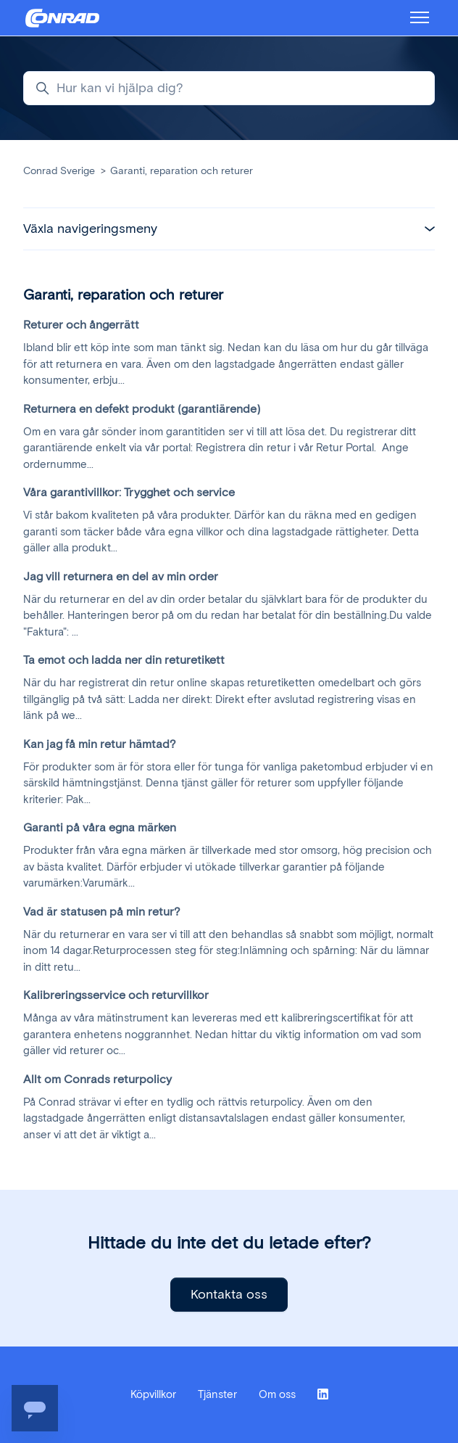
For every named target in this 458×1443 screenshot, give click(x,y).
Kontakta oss (229, 1294)
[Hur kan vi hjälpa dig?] (229, 88)
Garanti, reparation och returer (181, 171)
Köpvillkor (153, 1394)
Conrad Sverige (59, 171)
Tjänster (217, 1394)
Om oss (277, 1394)
